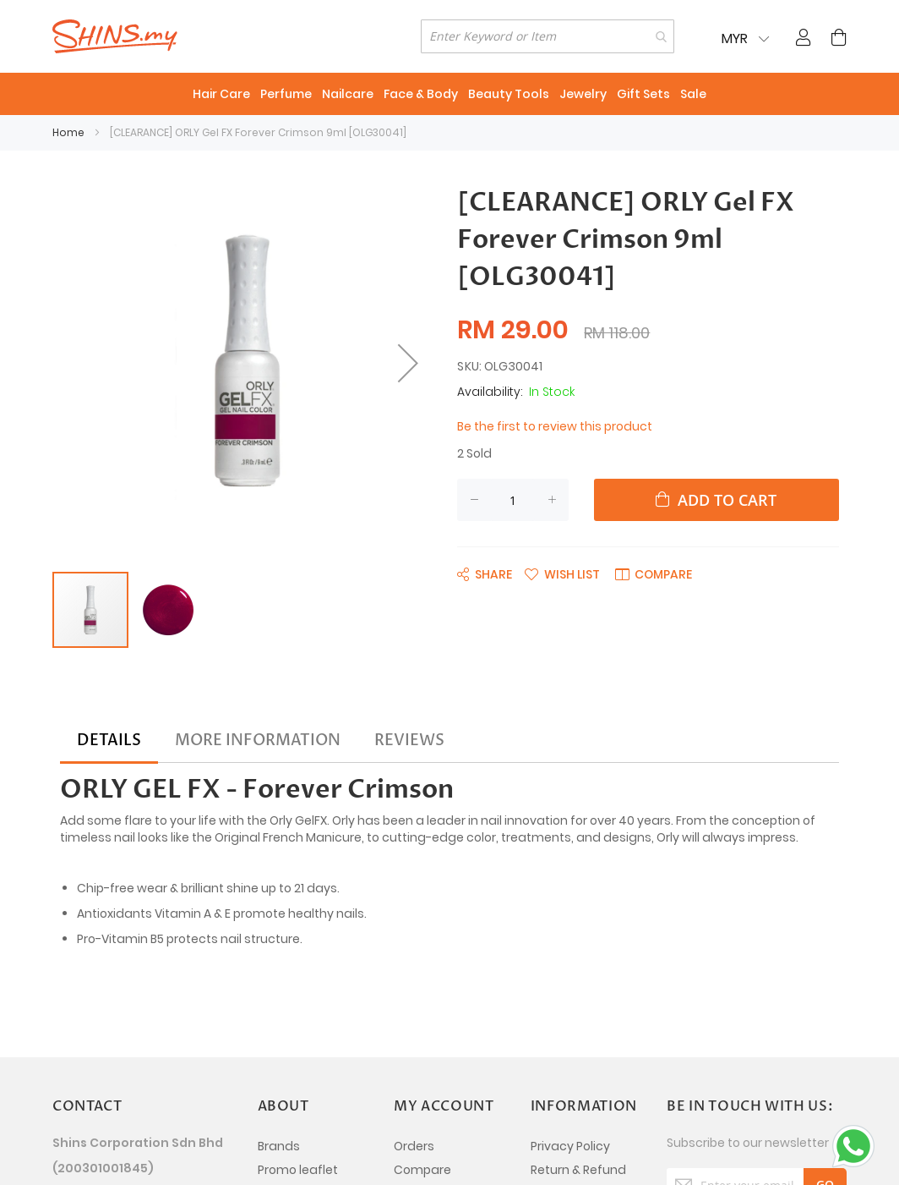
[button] (168, 610)
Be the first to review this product (554, 426)
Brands (279, 1146)
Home (68, 132)
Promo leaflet (298, 1169)
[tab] (109, 741)
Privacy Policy (570, 1146)
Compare (422, 1169)
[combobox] (547, 36)
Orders (414, 1146)
